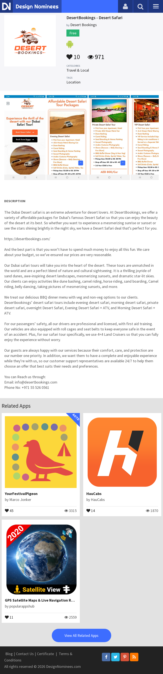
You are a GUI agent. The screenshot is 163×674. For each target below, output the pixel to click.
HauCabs (93, 493)
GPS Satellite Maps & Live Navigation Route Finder (48, 600)
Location (73, 82)
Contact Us (25, 653)
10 (73, 55)
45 (9, 510)
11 (9, 617)
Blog (9, 653)
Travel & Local (77, 70)
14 (90, 510)
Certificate (45, 653)
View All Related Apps (81, 635)
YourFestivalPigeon (21, 493)
